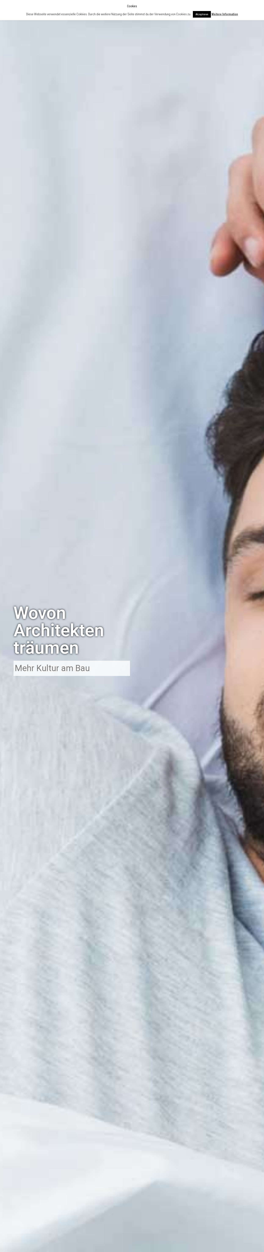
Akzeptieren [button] (201, 14)
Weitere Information (224, 14)
